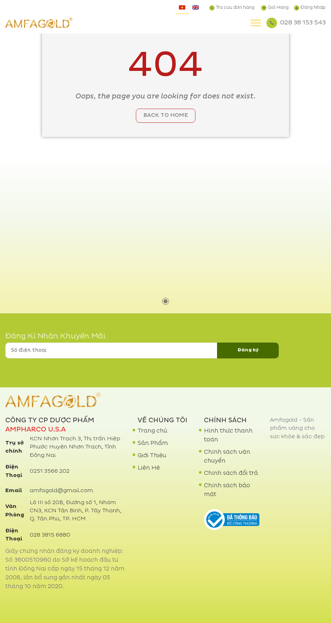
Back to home (165, 115)
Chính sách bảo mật (227, 490)
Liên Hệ (149, 468)
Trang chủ (152, 431)
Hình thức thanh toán (228, 435)
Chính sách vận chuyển (227, 456)
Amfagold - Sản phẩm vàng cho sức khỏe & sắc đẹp (297, 429)
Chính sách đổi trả (231, 473)
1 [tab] (165, 301)
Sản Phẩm (153, 443)
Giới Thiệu (152, 456)
